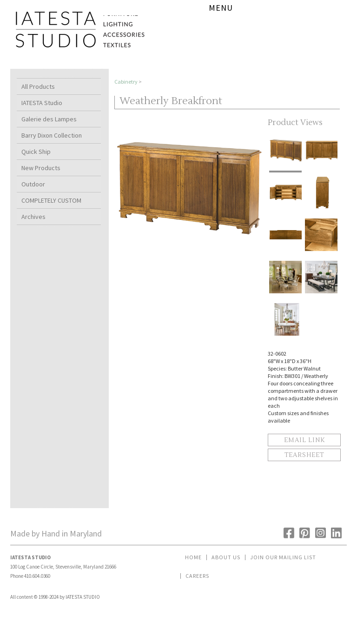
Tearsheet (304, 455)
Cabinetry (126, 81)
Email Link (304, 440)
